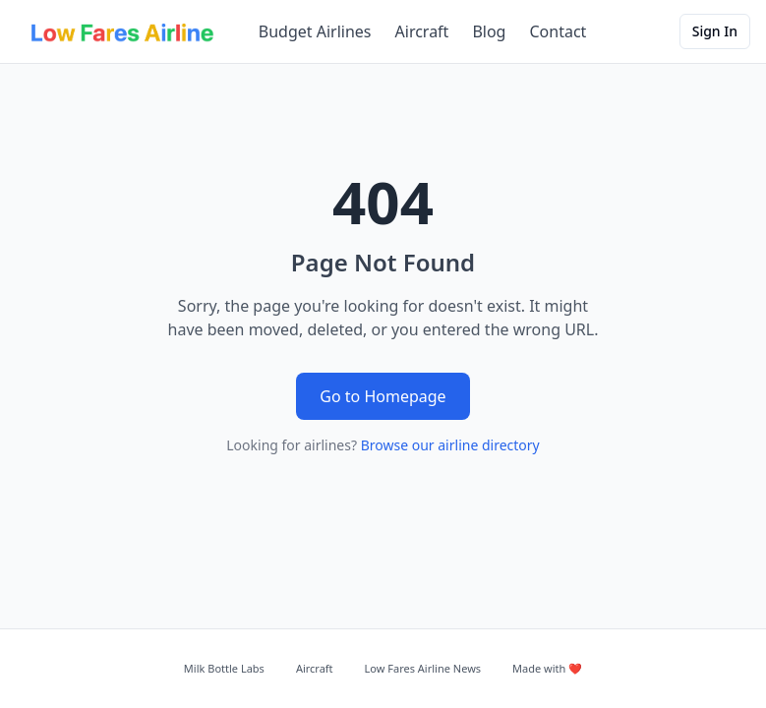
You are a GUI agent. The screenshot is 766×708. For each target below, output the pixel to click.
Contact (557, 31)
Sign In (714, 31)
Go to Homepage (382, 396)
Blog (488, 31)
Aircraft (422, 31)
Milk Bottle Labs (224, 668)
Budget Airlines (315, 31)
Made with (547, 668)
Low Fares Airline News (423, 668)
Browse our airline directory (450, 445)
